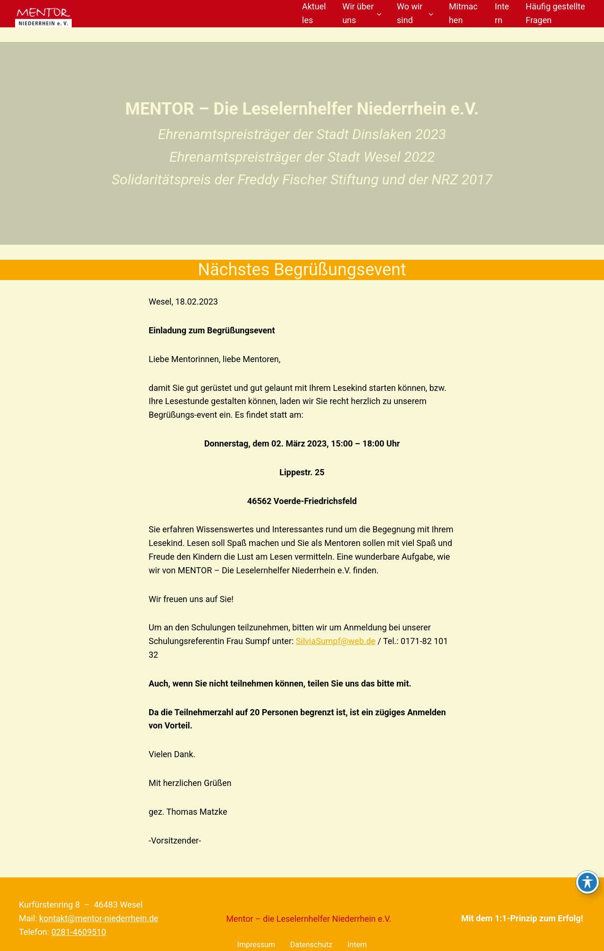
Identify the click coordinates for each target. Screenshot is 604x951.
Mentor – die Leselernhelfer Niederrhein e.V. (308, 919)
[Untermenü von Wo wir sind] (431, 13)
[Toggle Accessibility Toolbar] (587, 882)
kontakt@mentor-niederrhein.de (98, 918)
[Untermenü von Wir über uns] (379, 13)
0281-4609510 (78, 932)
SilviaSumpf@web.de (336, 641)
